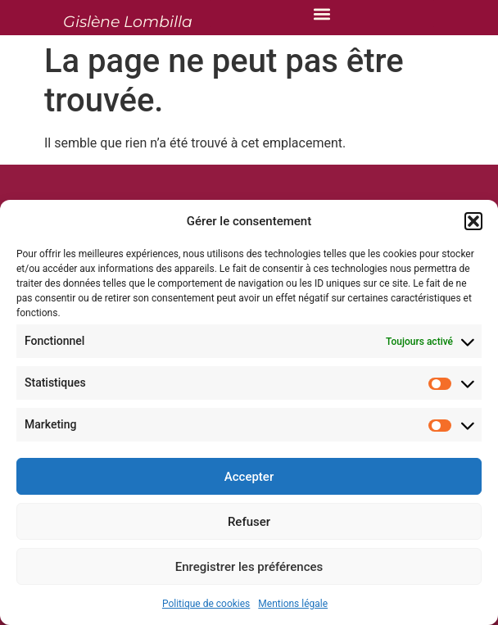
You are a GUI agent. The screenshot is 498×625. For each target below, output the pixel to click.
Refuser (249, 521)
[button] (473, 221)
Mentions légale (293, 603)
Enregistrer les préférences (249, 566)
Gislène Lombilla (127, 21)
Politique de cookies (206, 603)
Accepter (249, 476)
